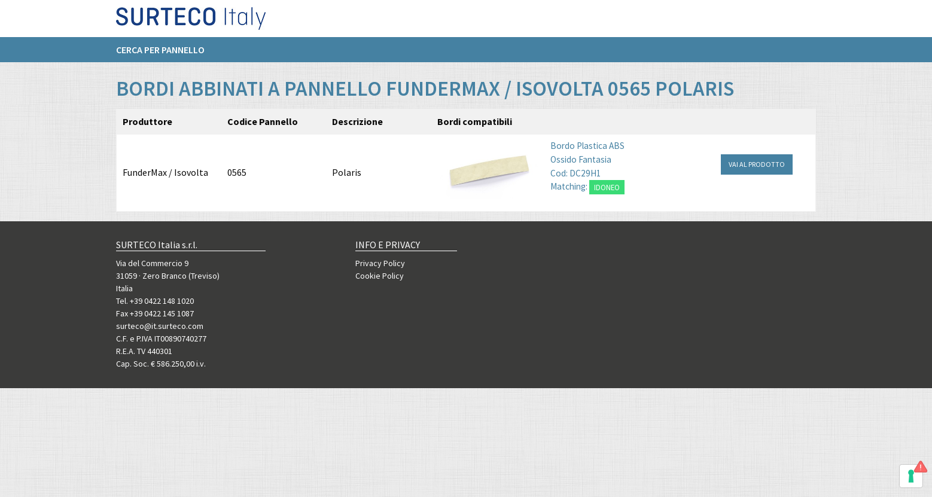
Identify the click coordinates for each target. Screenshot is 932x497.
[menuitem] (166, 54)
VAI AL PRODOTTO (757, 164)
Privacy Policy (380, 263)
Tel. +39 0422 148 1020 (155, 300)
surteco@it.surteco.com (159, 326)
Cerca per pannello (160, 54)
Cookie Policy (379, 275)
